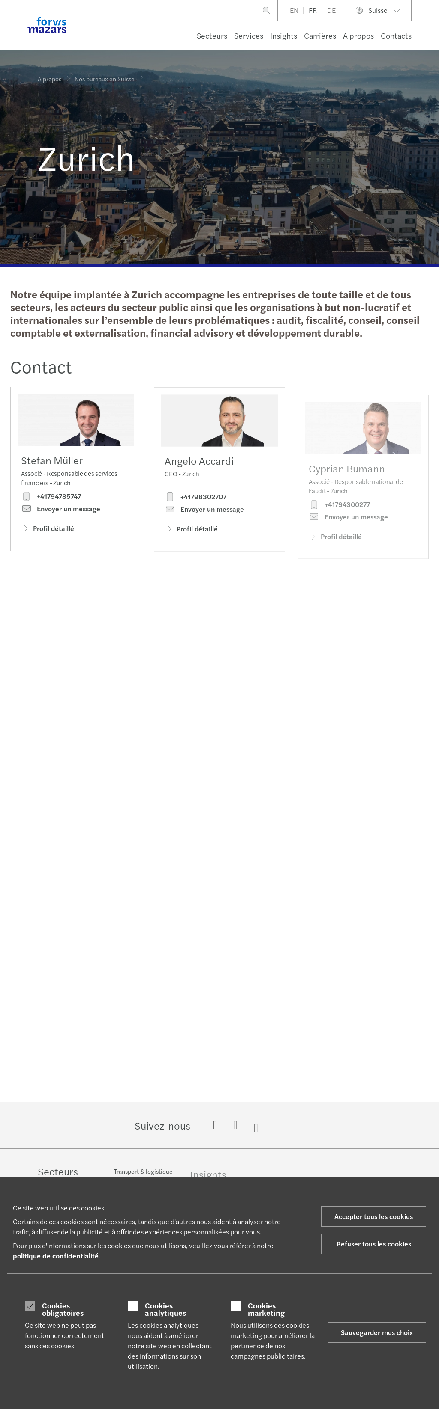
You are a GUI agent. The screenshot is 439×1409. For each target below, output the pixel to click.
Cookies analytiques (165, 1309)
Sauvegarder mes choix (377, 1332)
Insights (283, 35)
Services (248, 35)
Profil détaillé (47, 531)
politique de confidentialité (56, 1256)
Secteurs (212, 35)
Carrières (320, 35)
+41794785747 (51, 499)
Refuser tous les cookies (374, 1244)
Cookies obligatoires (63, 1309)
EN (294, 10)
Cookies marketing (266, 1309)
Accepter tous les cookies (373, 1216)
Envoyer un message (60, 511)
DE (331, 10)
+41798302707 (195, 511)
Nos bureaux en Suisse (105, 76)
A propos (358, 35)
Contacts (396, 35)
